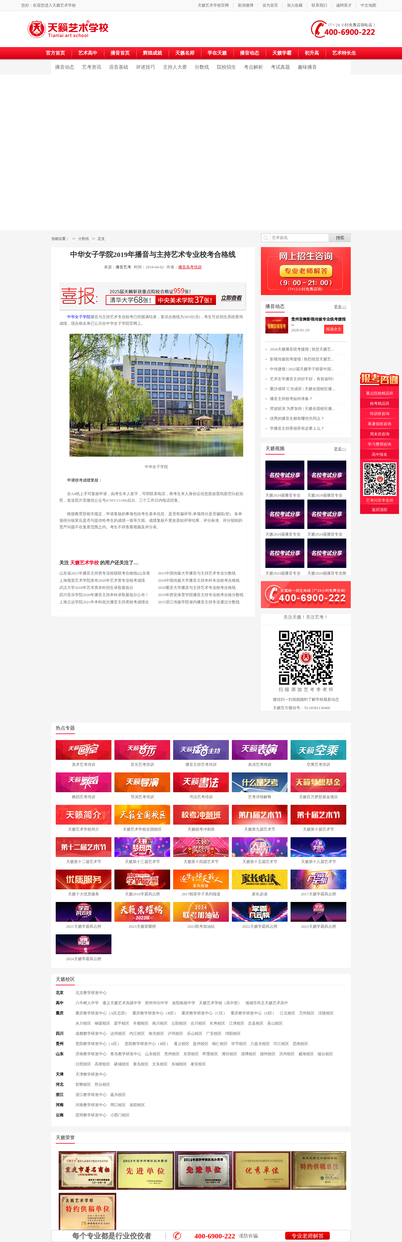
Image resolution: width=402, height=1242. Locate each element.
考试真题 (280, 67)
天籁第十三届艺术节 (142, 861)
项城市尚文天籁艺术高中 (266, 1003)
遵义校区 (181, 1043)
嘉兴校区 (118, 1094)
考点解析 (253, 67)
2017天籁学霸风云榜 (318, 894)
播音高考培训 (190, 267)
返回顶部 (379, 509)
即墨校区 (210, 1054)
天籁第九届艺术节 (259, 829)
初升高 (312, 52)
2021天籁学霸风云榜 (83, 926)
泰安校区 (198, 1064)
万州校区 (307, 1013)
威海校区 (306, 1054)
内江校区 (137, 1033)
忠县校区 (256, 1023)
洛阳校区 (137, 1105)
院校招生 (226, 67)
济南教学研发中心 (91, 1054)
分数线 (202, 67)
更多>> (340, 306)
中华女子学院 (78, 317)
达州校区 (118, 1033)
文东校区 (160, 1064)
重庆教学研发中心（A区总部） (102, 1013)
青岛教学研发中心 (125, 1054)
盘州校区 (200, 1043)
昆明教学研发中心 (91, 1115)
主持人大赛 (175, 67)
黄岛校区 (141, 1064)
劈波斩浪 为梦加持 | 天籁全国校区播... (302, 408)
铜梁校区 (102, 1023)
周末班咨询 (379, 434)
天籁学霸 (281, 52)
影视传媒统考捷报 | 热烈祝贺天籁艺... (302, 359)
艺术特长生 (344, 52)
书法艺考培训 (201, 797)
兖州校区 (172, 1054)
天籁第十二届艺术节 (83, 861)
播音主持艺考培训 (201, 764)
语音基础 (118, 67)
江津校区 (236, 1023)
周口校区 (118, 1105)
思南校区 (300, 1043)
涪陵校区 (326, 1013)
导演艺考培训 (142, 797)
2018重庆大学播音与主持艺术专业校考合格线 (197, 587)
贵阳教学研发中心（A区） (98, 1043)
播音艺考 (123, 267)
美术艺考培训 (83, 764)
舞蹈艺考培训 (83, 797)
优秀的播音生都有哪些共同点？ (297, 418)
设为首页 (270, 5)
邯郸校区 (83, 1084)
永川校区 (83, 1023)
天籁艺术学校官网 (213, 5)
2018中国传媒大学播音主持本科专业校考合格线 (199, 580)
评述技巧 (145, 67)
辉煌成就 (152, 52)
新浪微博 (245, 5)
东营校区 (191, 1054)
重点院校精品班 (379, 393)
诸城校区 (121, 1064)
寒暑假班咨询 (379, 424)
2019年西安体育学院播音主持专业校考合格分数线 (201, 595)
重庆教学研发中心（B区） (155, 1013)
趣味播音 (307, 67)
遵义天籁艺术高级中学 (121, 1003)
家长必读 (260, 894)
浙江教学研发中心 (91, 1094)
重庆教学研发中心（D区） (253, 1013)
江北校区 (287, 1013)
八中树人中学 (87, 1003)
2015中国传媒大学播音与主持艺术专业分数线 (197, 573)
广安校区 (214, 1033)
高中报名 (379, 454)
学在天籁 (217, 52)
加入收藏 (295, 5)
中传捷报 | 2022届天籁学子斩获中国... (302, 369)
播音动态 (249, 52)
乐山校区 (194, 1033)
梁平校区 (121, 1023)
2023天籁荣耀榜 (142, 926)
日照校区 (83, 1064)
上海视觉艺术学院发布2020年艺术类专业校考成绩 (102, 580)
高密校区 (102, 1064)
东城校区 (179, 1064)
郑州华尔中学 (156, 1003)
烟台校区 (325, 1054)
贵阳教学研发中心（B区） (147, 1043)
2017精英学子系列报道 (201, 894)
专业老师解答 (307, 1236)
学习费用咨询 (379, 444)
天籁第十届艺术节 (318, 829)
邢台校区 (102, 1084)
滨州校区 (287, 1054)
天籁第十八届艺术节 (318, 861)
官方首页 (55, 52)
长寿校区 (217, 1023)
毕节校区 (239, 1043)
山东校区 (153, 1054)
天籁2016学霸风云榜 (142, 894)
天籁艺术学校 (64, 5)
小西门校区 (120, 1115)
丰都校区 (141, 1023)
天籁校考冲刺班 (201, 829)
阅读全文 (333, 329)
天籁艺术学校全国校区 (142, 829)
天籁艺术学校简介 (83, 829)
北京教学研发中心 (91, 992)
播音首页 (120, 52)
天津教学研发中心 (91, 1074)
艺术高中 (87, 52)
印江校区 (281, 1043)
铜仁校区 (220, 1043)
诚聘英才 (344, 5)
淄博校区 (248, 1054)
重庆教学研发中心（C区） (204, 1013)
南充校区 (156, 1033)
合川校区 (198, 1023)
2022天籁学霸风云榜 (259, 926)
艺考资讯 (91, 67)
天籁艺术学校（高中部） (220, 1003)
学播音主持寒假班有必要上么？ (297, 428)
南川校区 (160, 1023)
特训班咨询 (379, 413)
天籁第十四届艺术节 (201, 861)
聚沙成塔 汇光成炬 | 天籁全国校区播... (302, 389)
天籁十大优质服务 (83, 894)
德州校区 (268, 1054)
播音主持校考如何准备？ (291, 398)
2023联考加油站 (201, 926)
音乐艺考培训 (142, 764)
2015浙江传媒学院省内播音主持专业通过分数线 (199, 602)
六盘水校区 (260, 1043)
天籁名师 (184, 52)
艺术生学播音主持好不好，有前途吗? (302, 379)
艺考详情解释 (259, 797)
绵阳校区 (233, 1033)
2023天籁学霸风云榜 (318, 926)
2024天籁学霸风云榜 (83, 959)
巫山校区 (275, 1023)
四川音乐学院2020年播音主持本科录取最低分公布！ (104, 595)
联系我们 (319, 5)
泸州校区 (175, 1033)
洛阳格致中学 (183, 1003)
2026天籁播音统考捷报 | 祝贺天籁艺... (302, 349)
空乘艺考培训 (318, 764)
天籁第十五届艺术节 (259, 861)
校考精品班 (379, 403)
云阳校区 (179, 1023)
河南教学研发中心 (91, 1105)
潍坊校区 (229, 1054)
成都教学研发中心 (91, 1033)
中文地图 (368, 5)
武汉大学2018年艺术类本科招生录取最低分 (96, 587)
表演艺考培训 (259, 764)
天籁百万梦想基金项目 (318, 797)
